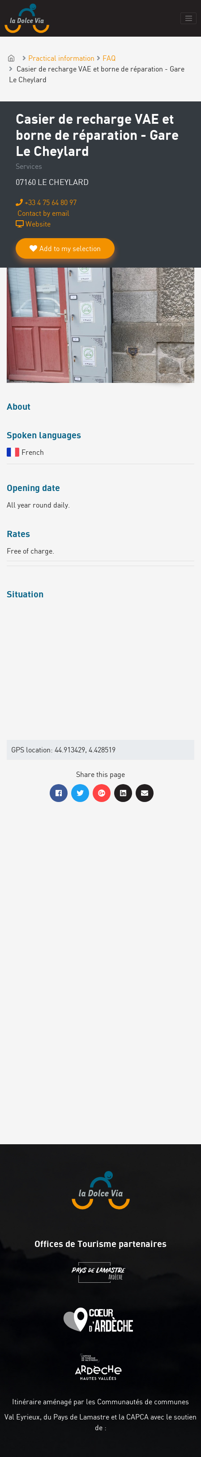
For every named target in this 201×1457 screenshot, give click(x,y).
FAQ (109, 58)
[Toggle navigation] (188, 18)
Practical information (61, 58)
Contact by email (42, 213)
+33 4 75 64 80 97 (46, 202)
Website (33, 223)
